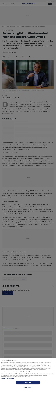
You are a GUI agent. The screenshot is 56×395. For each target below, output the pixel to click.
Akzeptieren (28, 382)
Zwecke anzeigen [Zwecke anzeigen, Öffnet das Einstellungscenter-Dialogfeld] (28, 387)
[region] (28, 376)
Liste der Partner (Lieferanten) (7, 378)
